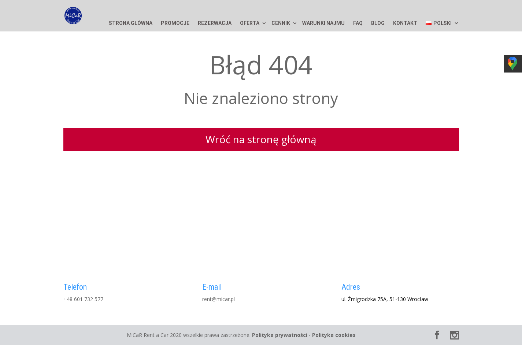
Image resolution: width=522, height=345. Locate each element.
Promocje (175, 23)
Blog (378, 23)
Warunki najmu (323, 23)
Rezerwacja (215, 23)
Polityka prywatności (279, 334)
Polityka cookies (334, 334)
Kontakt (405, 23)
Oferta (249, 23)
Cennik (280, 23)
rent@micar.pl (218, 299)
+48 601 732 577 (83, 299)
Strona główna (130, 23)
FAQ (358, 23)
